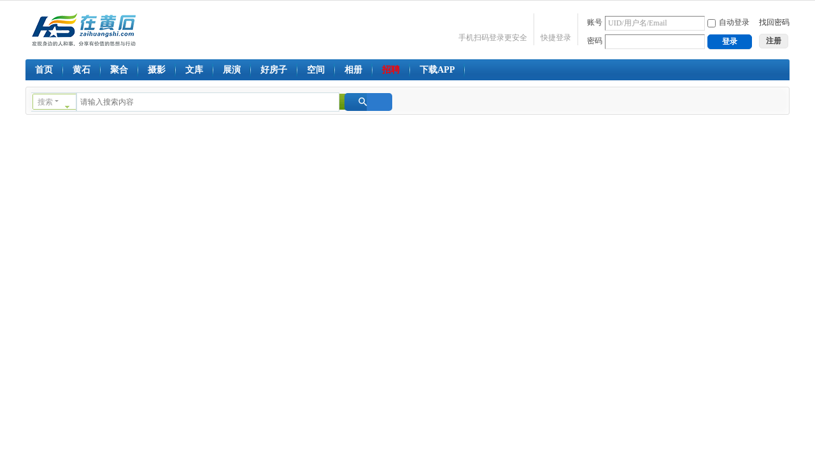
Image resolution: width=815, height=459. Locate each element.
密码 (594, 40)
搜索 (45, 102)
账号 (594, 22)
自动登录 (728, 22)
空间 (316, 70)
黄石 (81, 70)
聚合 (119, 70)
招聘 (391, 70)
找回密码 (774, 22)
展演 (232, 70)
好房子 (273, 70)
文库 (194, 70)
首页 (44, 70)
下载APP (437, 70)
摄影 (157, 70)
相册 (353, 70)
